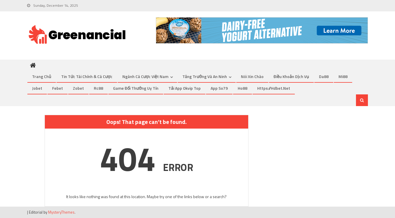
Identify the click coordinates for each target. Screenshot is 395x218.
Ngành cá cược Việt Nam (145, 76)
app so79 (219, 88)
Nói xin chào (252, 76)
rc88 (98, 88)
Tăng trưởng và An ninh (204, 76)
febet (57, 88)
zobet (78, 88)
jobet (37, 88)
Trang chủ (41, 76)
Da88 (324, 76)
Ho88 (242, 88)
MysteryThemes (61, 212)
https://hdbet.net (273, 88)
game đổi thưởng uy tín (135, 88)
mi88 (343, 76)
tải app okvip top (184, 88)
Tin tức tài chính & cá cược (86, 76)
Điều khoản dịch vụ (291, 76)
